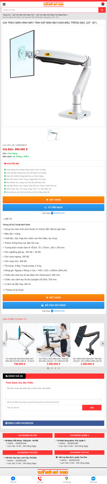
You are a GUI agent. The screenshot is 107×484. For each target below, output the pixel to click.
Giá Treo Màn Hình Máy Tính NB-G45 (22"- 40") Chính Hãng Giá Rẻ (87, 360)
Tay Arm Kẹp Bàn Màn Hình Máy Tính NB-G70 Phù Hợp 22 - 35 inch (19, 360)
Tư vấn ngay (53, 207)
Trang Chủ (7, 15)
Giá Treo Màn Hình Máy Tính (23, 15)
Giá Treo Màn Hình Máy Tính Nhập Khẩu (51, 15)
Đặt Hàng (53, 200)
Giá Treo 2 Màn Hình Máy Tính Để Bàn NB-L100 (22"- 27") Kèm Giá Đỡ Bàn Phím (53, 361)
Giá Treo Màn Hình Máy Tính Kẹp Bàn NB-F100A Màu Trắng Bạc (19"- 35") (50, 22)
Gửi (91, 408)
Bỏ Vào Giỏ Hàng (53, 305)
